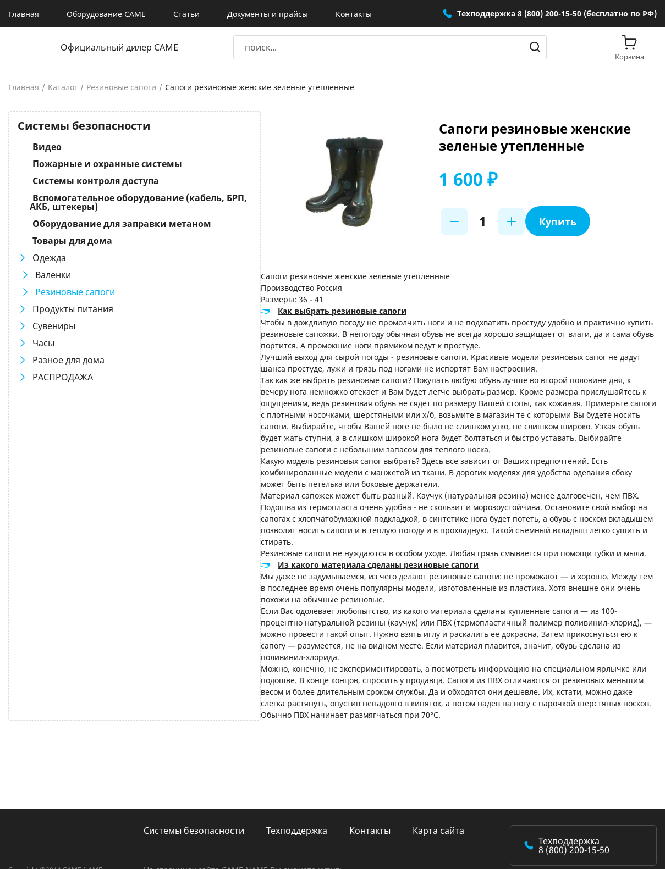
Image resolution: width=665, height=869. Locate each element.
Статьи (186, 14)
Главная (23, 14)
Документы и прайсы (267, 14)
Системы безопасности (194, 784)
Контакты (354, 14)
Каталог (63, 87)
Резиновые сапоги (121, 87)
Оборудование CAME (106, 14)
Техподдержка (296, 784)
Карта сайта (438, 784)
